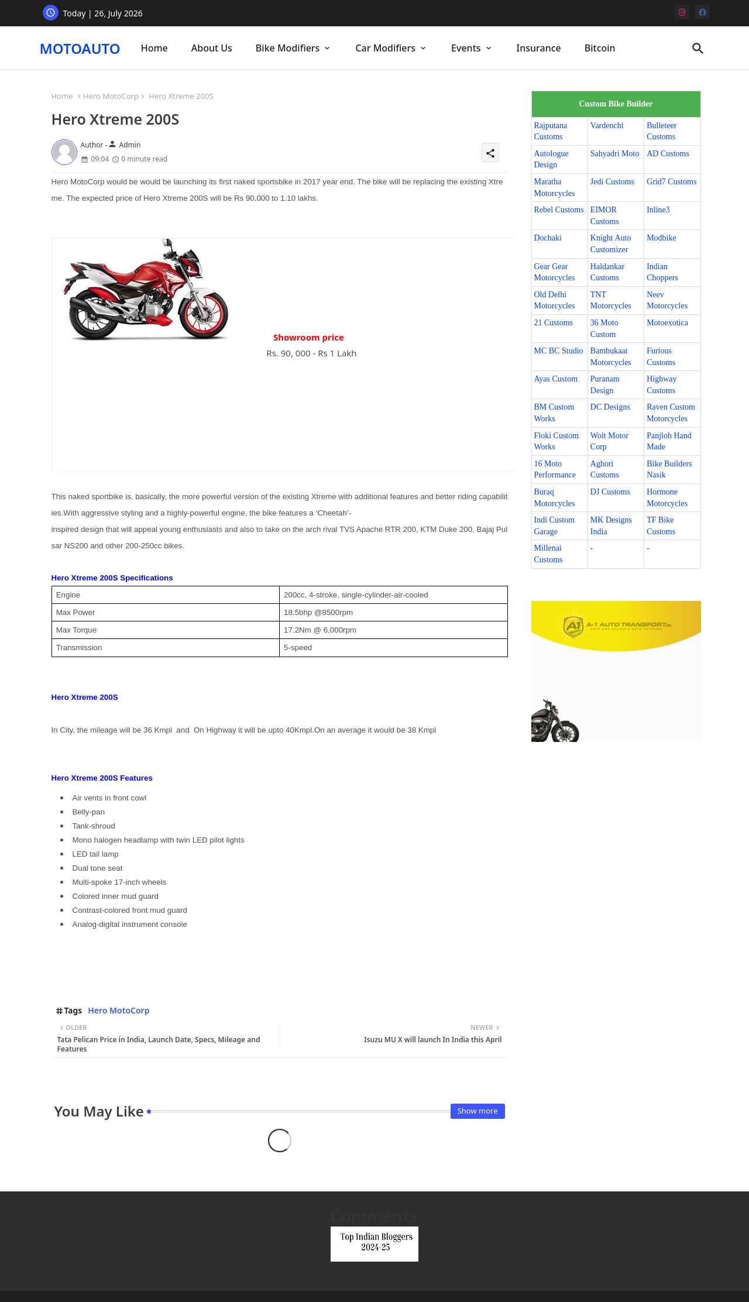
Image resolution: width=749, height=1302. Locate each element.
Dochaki (548, 237)
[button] (698, 48)
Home (154, 48)
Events (465, 48)
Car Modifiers (385, 48)
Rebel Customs (559, 209)
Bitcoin (600, 48)
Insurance (539, 48)
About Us (211, 48)
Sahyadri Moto (615, 153)
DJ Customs (610, 491)
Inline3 (658, 209)
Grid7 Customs (671, 181)
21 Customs (553, 322)
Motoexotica (667, 322)
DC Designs (610, 407)
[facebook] (702, 12)
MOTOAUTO (80, 48)
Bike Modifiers (288, 48)
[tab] (154, 48)
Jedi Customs (612, 181)
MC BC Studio (558, 350)
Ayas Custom (556, 379)
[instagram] (682, 12)
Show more (478, 1110)
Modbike (661, 237)
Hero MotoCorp (111, 96)
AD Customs (668, 153)
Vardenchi (607, 125)
